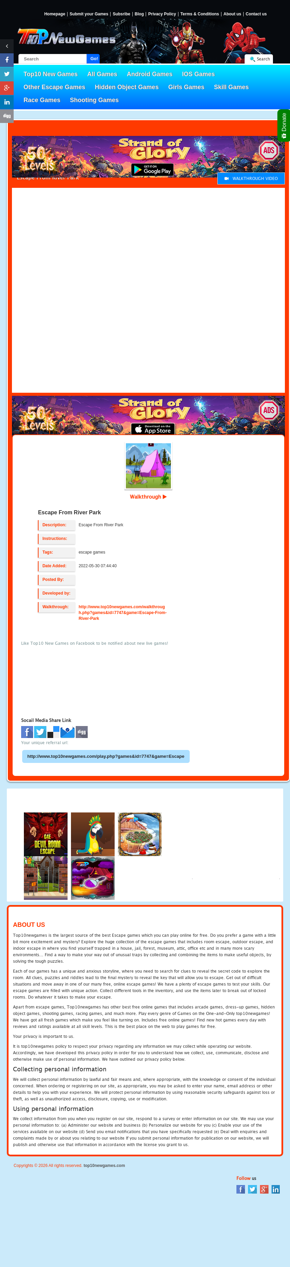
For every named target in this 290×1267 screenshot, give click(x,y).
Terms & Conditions (199, 14)
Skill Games (231, 87)
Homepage (54, 14)
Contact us (256, 14)
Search (263, 58)
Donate (284, 125)
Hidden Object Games (127, 87)
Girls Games (186, 87)
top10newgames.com (104, 1165)
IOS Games (198, 74)
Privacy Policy (162, 14)
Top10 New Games (51, 74)
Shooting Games (94, 100)
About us (232, 14)
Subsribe (121, 14)
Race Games (42, 100)
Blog (139, 14)
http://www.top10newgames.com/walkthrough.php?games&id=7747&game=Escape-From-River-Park (122, 612)
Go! (94, 58)
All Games (102, 74)
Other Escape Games (54, 87)
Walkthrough (148, 496)
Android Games (150, 74)
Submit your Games (89, 14)
